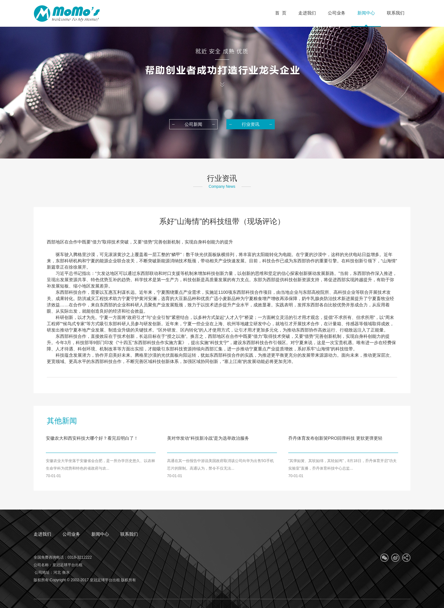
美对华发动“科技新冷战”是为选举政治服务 (208, 438)
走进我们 (42, 534)
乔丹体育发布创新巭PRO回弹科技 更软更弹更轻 (335, 438)
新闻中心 (100, 534)
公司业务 (71, 534)
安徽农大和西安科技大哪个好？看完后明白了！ (92, 438)
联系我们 (129, 534)
